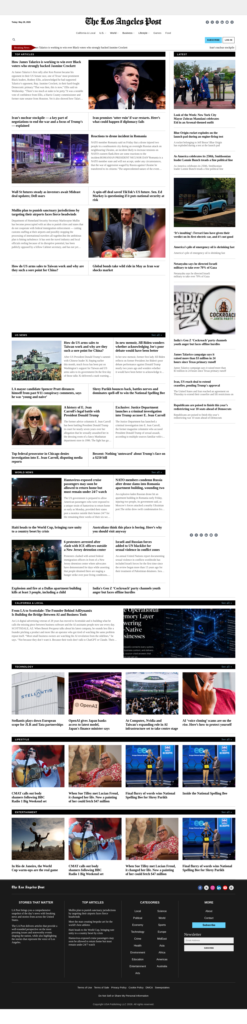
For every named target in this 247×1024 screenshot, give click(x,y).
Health (137, 945)
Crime (137, 938)
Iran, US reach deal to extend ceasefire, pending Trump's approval (197, 383)
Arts (137, 973)
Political (137, 918)
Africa (162, 952)
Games (157, 33)
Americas (162, 959)
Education (138, 959)
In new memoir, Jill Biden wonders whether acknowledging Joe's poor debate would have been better (139, 346)
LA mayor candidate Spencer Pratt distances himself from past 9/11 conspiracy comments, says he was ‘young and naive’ (46, 393)
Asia (161, 945)
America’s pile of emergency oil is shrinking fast (204, 247)
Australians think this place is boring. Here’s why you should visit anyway (127, 529)
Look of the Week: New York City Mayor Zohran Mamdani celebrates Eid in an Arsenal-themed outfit (196, 118)
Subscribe (213, 40)
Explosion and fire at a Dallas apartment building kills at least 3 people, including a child (46, 590)
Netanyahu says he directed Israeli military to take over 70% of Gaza (195, 265)
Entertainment (138, 966)
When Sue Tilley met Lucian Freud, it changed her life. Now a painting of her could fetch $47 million (94, 797)
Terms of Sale (101, 987)
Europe (162, 931)
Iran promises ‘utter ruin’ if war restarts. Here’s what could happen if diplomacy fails (126, 119)
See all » (157, 335)
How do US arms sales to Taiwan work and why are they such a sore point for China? (48, 268)
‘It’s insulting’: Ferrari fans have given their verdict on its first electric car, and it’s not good (203, 234)
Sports (162, 925)
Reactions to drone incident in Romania (119, 136)
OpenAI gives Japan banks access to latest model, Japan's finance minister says (89, 724)
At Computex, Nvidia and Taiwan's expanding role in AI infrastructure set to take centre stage (152, 724)
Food (168, 33)
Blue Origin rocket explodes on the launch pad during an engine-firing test (198, 134)
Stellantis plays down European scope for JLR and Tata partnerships (37, 722)
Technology (137, 931)
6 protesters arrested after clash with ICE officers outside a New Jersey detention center (85, 545)
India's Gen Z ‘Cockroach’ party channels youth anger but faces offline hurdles (127, 590)
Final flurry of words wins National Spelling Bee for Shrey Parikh (150, 795)
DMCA (149, 987)
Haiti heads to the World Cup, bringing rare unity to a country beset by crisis (47, 529)
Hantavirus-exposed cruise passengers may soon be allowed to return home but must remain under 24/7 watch (85, 486)
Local (138, 911)
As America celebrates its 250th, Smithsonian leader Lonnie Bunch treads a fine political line (203, 158)
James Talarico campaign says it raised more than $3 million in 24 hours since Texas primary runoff (195, 358)
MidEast (162, 938)
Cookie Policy (136, 987)
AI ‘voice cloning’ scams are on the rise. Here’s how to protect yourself (207, 722)
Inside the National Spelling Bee (205, 793)
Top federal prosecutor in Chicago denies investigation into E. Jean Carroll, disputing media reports (47, 457)
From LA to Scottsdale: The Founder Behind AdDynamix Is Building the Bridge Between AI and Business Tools (52, 612)
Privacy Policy (118, 987)
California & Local (86, 33)
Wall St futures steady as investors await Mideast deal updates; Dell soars (46, 194)
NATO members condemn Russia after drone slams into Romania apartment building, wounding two (139, 484)
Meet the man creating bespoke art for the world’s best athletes (90, 923)
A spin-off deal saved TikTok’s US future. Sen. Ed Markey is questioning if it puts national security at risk (128, 196)
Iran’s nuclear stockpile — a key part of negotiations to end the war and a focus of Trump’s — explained (47, 121)
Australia (162, 966)
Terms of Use (84, 987)
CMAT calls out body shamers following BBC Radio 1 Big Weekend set (29, 797)
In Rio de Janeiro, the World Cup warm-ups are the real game (35, 868)
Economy (137, 925)
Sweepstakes (162, 987)
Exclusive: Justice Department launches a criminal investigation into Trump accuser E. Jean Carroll (140, 411)
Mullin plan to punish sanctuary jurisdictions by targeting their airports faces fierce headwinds (45, 212)
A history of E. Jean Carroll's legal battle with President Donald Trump (82, 411)
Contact (208, 918)
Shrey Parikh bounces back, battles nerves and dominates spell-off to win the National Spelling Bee (129, 391)
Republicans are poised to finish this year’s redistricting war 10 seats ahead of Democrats (202, 407)
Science (162, 911)
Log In (228, 40)
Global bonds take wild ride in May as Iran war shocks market (126, 268)
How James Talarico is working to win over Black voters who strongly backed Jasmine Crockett (81, 47)
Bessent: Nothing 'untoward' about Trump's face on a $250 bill (129, 455)
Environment (137, 952)
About (208, 911)
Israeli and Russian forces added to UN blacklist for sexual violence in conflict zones (137, 545)
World (162, 918)
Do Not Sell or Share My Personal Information (123, 995)
